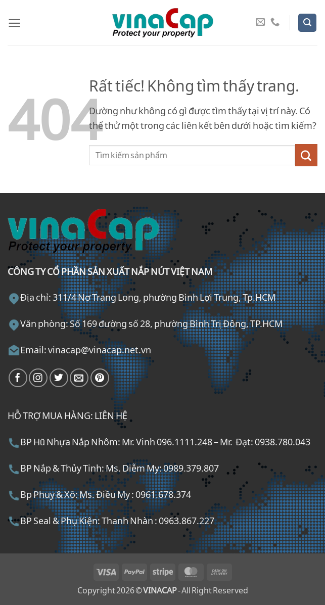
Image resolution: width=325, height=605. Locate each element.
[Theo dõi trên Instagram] (38, 377)
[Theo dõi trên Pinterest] (99, 377)
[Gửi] (306, 155)
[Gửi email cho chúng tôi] (260, 22)
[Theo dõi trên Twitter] (59, 377)
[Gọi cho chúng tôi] (275, 22)
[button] (14, 23)
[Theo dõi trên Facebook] (18, 377)
